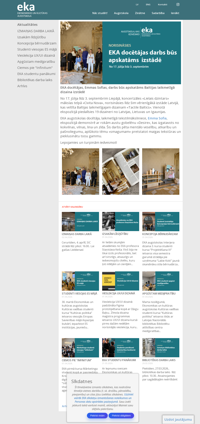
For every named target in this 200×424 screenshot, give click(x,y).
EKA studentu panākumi (36, 74)
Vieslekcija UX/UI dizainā (36, 55)
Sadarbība (158, 13)
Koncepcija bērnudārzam (36, 43)
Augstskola (121, 13)
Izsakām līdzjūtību (31, 37)
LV (137, 4)
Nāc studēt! (99, 13)
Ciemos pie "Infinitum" (35, 67)
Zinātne (140, 13)
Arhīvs (22, 86)
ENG (148, 4)
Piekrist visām (97, 415)
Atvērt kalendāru (72, 206)
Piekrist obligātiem (121, 415)
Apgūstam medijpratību (36, 61)
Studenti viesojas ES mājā (37, 49)
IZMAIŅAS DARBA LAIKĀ (35, 31)
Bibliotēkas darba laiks (34, 80)
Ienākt (175, 13)
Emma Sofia (157, 118)
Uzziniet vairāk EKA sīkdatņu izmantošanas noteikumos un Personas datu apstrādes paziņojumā (103, 398)
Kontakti (162, 4)
